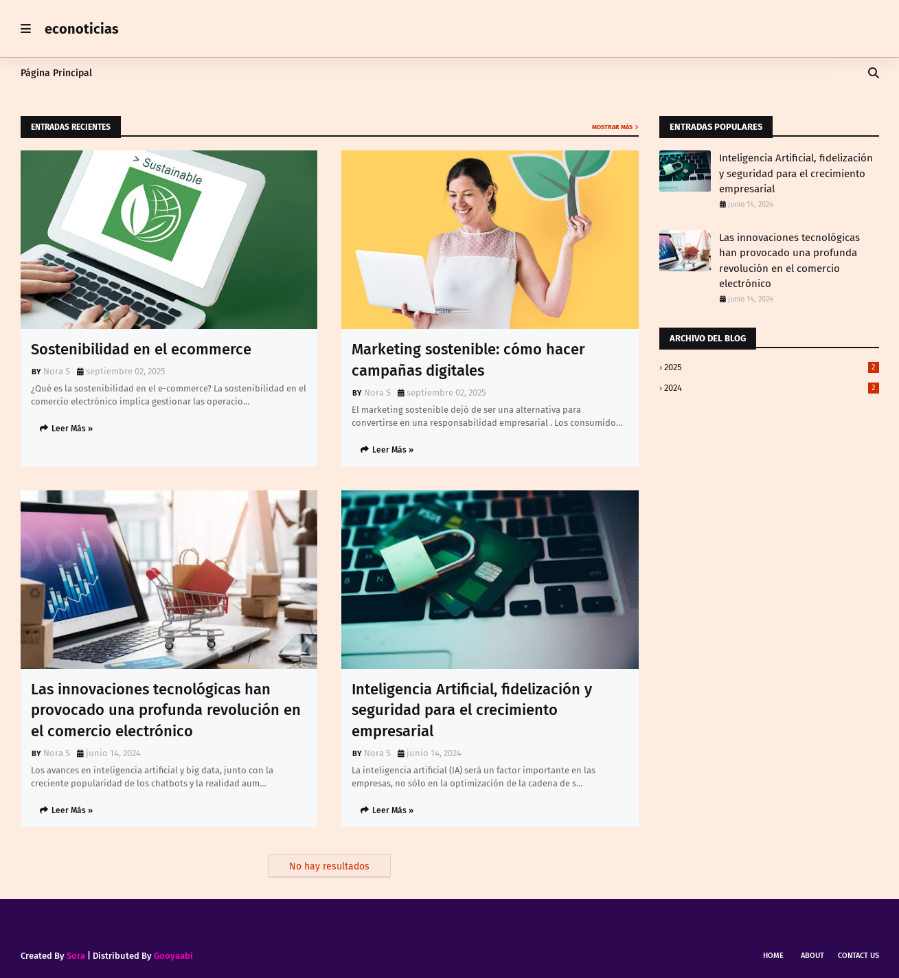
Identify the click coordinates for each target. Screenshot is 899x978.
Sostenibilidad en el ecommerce (141, 349)
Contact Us (858, 955)
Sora (76, 956)
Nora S (56, 371)
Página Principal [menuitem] (56, 73)
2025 (771, 367)
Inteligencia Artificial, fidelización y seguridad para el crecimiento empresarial (472, 710)
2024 (771, 388)
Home (773, 955)
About (812, 955)
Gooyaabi (173, 956)
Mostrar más (612, 127)
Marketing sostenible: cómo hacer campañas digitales (468, 360)
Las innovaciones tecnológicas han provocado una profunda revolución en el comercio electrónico (166, 710)
